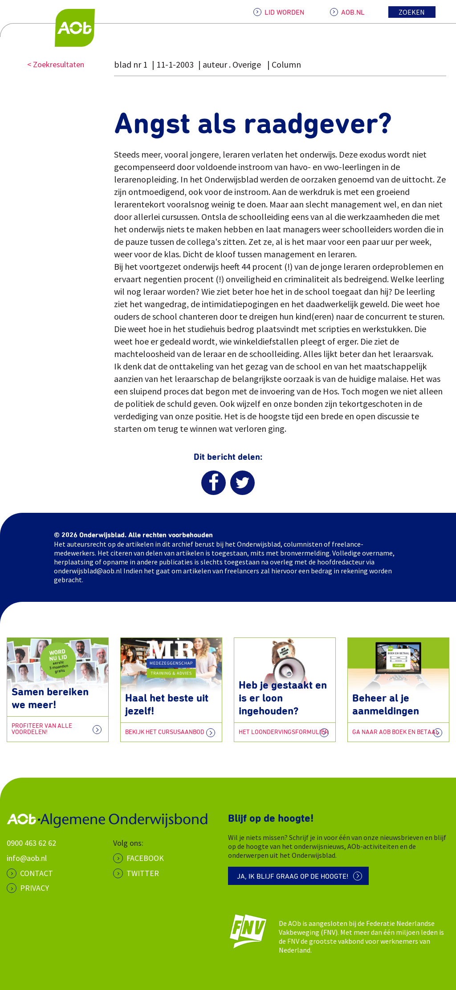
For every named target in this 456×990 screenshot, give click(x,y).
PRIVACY (34, 888)
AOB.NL (353, 12)
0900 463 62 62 (31, 843)
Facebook (145, 858)
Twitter (142, 873)
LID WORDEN (284, 12)
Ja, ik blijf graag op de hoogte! (293, 876)
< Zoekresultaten (55, 64)
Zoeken (412, 12)
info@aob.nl (27, 858)
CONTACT (36, 873)
